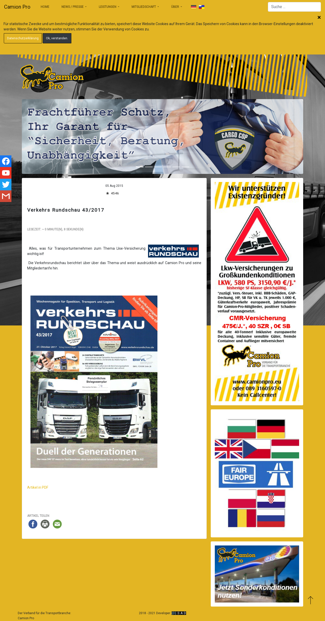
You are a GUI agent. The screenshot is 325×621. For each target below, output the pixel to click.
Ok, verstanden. (57, 38)
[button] (43, 136)
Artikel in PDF (37, 487)
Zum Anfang (310, 600)
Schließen (319, 18)
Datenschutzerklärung (23, 38)
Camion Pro (17, 7)
